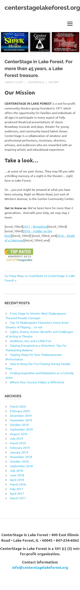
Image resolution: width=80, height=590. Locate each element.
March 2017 (18, 498)
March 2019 (18, 443)
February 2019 (20, 447)
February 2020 (20, 411)
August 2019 (18, 434)
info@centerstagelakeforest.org (40, 567)
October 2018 (19, 461)
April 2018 (17, 480)
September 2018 (21, 466)
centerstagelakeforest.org (42, 7)
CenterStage (36, 82)
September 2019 (21, 429)
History (54, 82)
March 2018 (18, 484)
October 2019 (19, 425)
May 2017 (16, 489)
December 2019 (21, 415)
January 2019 (19, 452)
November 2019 (21, 420)
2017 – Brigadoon (35, 226)
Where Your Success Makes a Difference (37, 382)
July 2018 (16, 470)
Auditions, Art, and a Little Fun (30, 341)
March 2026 (18, 406)
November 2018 (21, 457)
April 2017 (17, 493)
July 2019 (16, 438)
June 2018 (17, 475)
